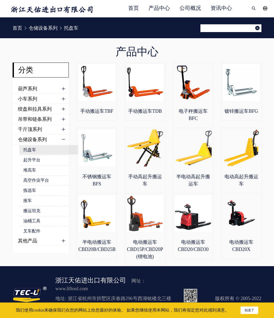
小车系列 (27, 99)
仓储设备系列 (32, 139)
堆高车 (29, 170)
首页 (133, 8)
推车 (27, 200)
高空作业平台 (36, 180)
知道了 (249, 310)
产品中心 (159, 8)
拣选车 (29, 190)
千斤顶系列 (30, 129)
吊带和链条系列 (35, 119)
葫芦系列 (27, 88)
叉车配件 (31, 231)
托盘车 (29, 150)
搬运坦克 (31, 210)
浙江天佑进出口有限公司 (90, 280)
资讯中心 (221, 8)
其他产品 (27, 240)
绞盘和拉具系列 (35, 109)
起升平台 (31, 160)
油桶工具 (31, 221)
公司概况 (190, 8)
